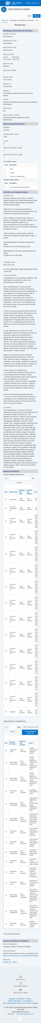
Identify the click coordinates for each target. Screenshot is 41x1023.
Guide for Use (8, 195)
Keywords (6, 959)
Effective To (7, 84)
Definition (6, 91)
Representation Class (10, 134)
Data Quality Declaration (11, 934)
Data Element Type (9, 47)
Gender (5, 962)
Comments (7, 407)
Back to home (20, 1004)
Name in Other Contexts (11, 115)
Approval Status (8, 54)
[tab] (5, 20)
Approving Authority (9, 70)
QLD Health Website (20, 1011)
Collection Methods (10, 275)
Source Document (9, 951)
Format (5, 141)
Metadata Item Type (10, 41)
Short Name (7, 108)
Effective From (8, 77)
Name (32, 743)
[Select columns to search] (7, 478)
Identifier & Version (9, 34)
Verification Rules (9, 262)
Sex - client (13, 962)
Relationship (13, 492)
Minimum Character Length (12, 148)
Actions (20, 483)
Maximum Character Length (12, 154)
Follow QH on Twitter (20, 1017)
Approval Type (8, 63)
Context (5, 99)
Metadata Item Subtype (29, 492)
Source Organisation (10, 944)
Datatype (6, 127)
